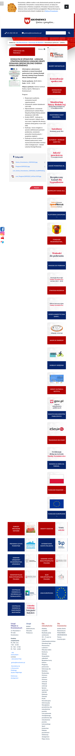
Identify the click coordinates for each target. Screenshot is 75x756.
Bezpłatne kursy (47, 660)
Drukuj (41, 49)
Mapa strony (46, 739)
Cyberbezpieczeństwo (49, 641)
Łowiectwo (45, 728)
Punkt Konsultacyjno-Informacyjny (46, 701)
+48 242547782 (16, 659)
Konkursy (45, 652)
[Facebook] (2, 229)
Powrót (36, 188)
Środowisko (45, 673)
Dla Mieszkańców (21, 42)
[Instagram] (2, 233)
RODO (28, 626)
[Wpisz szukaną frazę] (56, 33)
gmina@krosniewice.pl (18, 662)
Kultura (44, 662)
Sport (43, 726)
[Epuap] (2, 242)
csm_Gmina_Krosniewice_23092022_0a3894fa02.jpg (29, 170)
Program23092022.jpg (23, 166)
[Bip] (2, 238)
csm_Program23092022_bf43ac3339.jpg (28, 176)
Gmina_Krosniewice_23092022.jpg (26, 162)
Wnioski (44, 654)
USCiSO (44, 692)
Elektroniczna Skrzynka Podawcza (30, 631)
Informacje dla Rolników (36, 42)
